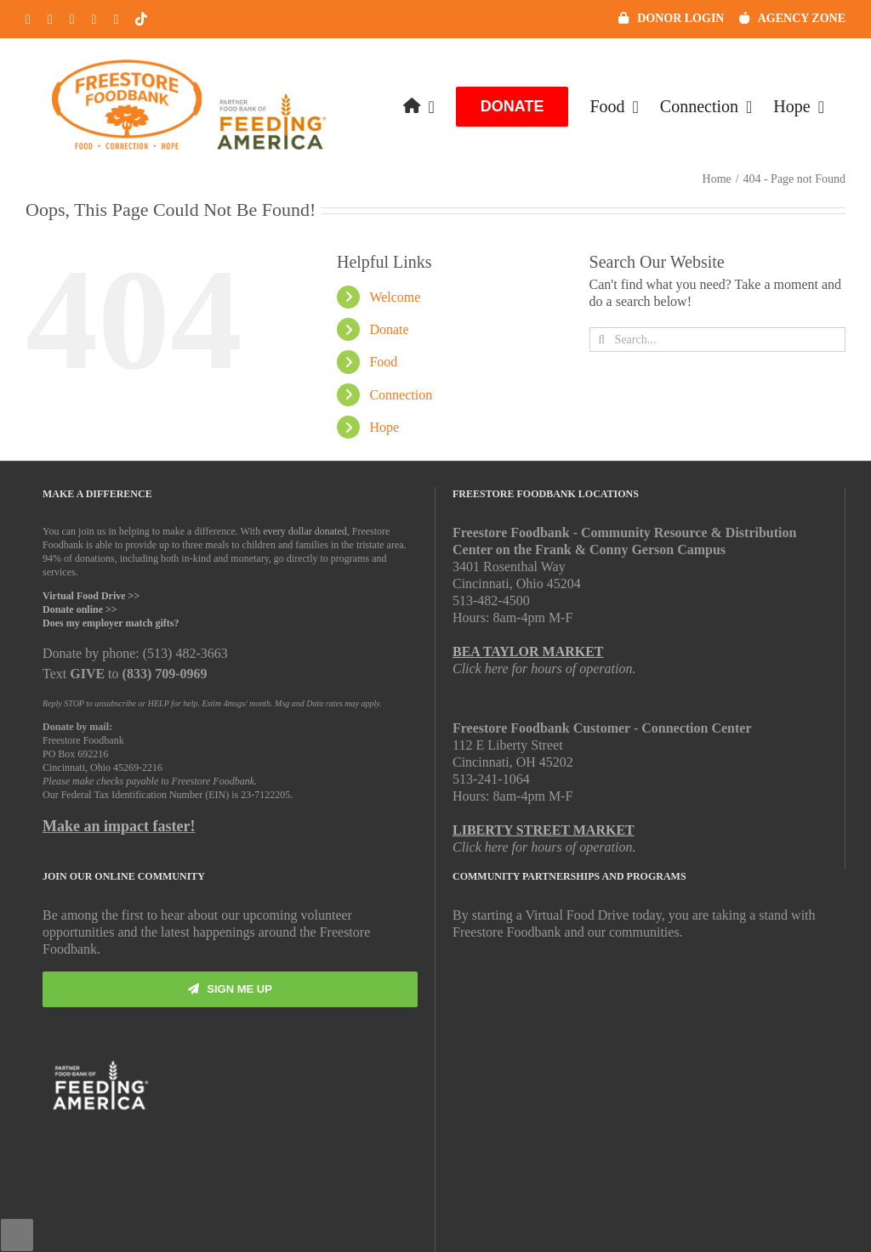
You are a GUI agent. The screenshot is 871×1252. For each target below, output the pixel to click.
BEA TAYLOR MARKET (528, 651)
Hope (384, 427)
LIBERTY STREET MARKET (544, 830)
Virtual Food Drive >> (91, 596)
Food (383, 361)
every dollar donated (305, 531)
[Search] (601, 339)
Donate (388, 329)
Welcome (394, 297)
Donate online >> (80, 609)
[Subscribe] (230, 989)
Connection (400, 395)
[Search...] (717, 339)
